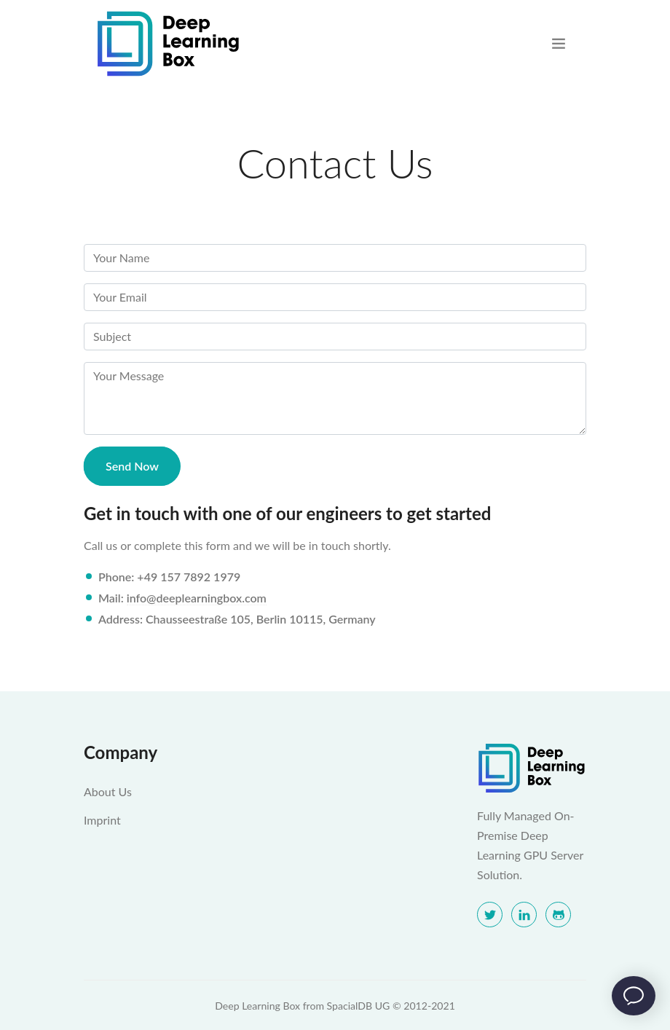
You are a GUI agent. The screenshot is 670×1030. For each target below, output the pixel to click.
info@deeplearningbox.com (197, 598)
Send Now (132, 466)
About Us (108, 791)
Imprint (102, 820)
